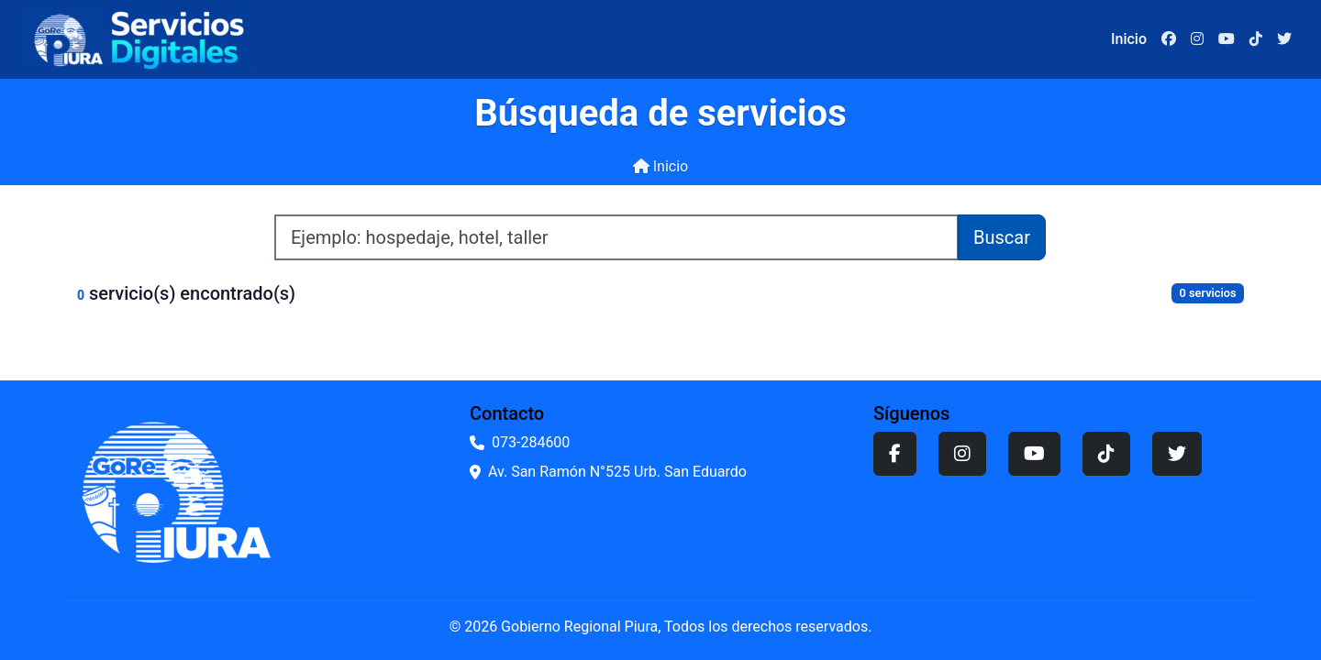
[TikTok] (1256, 39)
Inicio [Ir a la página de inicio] (1129, 39)
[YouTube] (1226, 39)
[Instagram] (1197, 39)
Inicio (660, 166)
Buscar (1001, 237)
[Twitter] (1284, 39)
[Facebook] (1168, 39)
